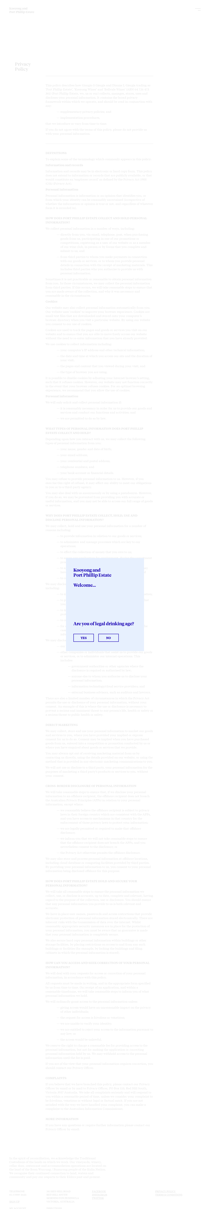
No (108, 638)
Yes (84, 638)
